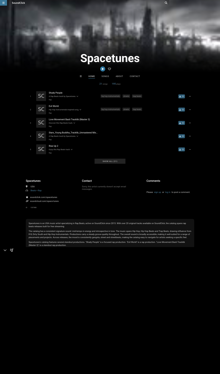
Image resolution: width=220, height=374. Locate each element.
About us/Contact (29, 357)
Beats (33, 188)
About (119, 76)
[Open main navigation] (3, 3)
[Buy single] (182, 96)
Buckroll (122, 296)
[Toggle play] (29, 96)
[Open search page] (217, 3)
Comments (153, 178)
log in (167, 189)
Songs (105, 76)
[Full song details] (191, 96)
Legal (80, 357)
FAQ (17, 357)
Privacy (71, 357)
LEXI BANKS (98, 296)
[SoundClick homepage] (18, 3)
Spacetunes (33, 178)
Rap (49, 100)
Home (91, 76)
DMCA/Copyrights (57, 357)
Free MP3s (83, 311)
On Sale (119, 311)
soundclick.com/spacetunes (43, 194)
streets (127, 96)
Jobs (43, 357)
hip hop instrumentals (111, 96)
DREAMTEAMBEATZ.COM (77, 296)
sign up (157, 189)
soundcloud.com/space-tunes (44, 198)
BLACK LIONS (144, 296)
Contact (135, 76)
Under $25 (136, 311)
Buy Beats (101, 311)
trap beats (137, 96)
